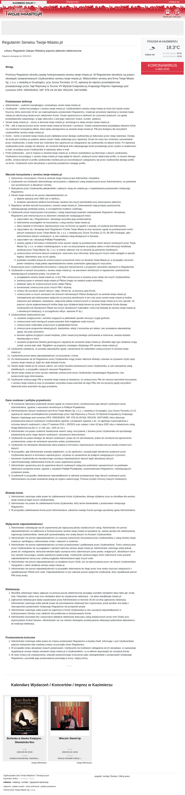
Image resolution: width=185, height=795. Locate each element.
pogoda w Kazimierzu (162, 41)
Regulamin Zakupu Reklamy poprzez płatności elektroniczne (47, 50)
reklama (7, 782)
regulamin (7, 786)
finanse (114, 776)
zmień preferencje (32, 786)
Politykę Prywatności (55, 239)
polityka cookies (18, 786)
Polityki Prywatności (72, 469)
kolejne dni (150, 54)
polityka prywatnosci (48, 786)
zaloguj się (174, 2)
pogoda (98, 776)
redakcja (16, 782)
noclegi (106, 776)
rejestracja (43, 782)
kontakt (25, 782)
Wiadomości (72, 2)
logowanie (34, 782)
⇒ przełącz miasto (26, 778)
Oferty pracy (124, 776)
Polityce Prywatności (74, 407)
